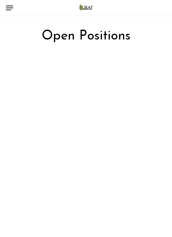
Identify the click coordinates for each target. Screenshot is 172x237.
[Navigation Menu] (9, 8)
